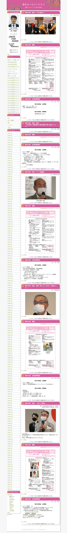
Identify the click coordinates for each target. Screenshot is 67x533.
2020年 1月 (10, 337)
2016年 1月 (10, 228)
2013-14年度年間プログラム (13, 87)
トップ (22, 529)
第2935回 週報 (30, 134)
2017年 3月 (10, 260)
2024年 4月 (10, 452)
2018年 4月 (10, 289)
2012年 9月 (10, 137)
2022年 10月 (10, 411)
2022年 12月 (10, 416)
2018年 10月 (10, 303)
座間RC (11, 502)
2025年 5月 (10, 482)
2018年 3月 (10, 287)
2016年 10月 (10, 248)
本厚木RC (11, 501)
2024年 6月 (10, 457)
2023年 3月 (10, 423)
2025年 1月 (10, 473)
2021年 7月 (10, 378)
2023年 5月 (10, 427)
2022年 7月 (10, 405)
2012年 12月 (10, 144)
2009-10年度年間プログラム (13, 78)
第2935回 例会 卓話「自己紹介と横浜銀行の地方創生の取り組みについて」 (40, 124)
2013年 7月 (10, 160)
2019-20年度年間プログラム (13, 100)
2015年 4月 (10, 208)
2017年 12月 (10, 280)
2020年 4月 (10, 344)
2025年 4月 (10, 479)
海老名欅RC (11, 505)
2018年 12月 (10, 307)
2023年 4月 (10, 425)
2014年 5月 (10, 183)
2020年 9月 (10, 355)
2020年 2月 (10, 339)
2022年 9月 (10, 409)
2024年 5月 (10, 455)
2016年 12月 (10, 253)
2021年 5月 (10, 373)
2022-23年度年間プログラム (13, 107)
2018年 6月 (10, 294)
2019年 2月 (10, 312)
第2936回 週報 (30, 45)
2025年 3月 (10, 477)
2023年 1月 (10, 418)
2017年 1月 (10, 255)
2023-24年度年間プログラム (13, 109)
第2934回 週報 (30, 206)
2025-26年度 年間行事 (12, 64)
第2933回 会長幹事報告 (32, 375)
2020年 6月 (10, 348)
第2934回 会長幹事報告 (32, 260)
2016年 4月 (10, 235)
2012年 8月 (10, 135)
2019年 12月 (10, 334)
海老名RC (11, 504)
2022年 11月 (10, 414)
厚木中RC (11, 498)
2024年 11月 (10, 468)
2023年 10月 (10, 439)
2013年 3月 (10, 151)
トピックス (10, 124)
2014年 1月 (10, 174)
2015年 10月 (10, 221)
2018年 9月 (10, 300)
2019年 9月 (10, 328)
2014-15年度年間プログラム (13, 89)
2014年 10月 (10, 194)
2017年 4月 (10, 262)
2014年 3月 (10, 178)
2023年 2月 (10, 421)
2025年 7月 (10, 486)
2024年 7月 (10, 459)
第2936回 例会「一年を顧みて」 (35, 12)
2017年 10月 (10, 276)
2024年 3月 (10, 450)
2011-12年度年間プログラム (13, 82)
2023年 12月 (10, 443)
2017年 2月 (10, 257)
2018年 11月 (10, 305)
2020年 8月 (10, 353)
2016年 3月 (10, 232)
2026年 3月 (10, 489)
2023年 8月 (10, 434)
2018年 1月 (10, 282)
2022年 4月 (10, 398)
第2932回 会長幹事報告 (32, 499)
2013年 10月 (10, 167)
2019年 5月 (10, 319)
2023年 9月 (10, 436)
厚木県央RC (11, 499)
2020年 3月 (10, 341)
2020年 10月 (10, 357)
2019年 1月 (10, 310)
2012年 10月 (10, 140)
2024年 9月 (10, 464)
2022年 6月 (10, 402)
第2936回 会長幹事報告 (32, 99)
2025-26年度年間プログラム (13, 66)
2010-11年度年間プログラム (13, 80)
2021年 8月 (10, 380)
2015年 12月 (10, 226)
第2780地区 (10, 494)
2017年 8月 (10, 271)
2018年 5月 (10, 291)
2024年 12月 (10, 470)
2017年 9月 (10, 273)
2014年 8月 (10, 189)
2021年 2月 (10, 366)
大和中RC (11, 509)
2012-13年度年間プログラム (13, 84)
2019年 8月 (10, 325)
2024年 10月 (10, 466)
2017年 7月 (10, 269)
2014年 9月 (10, 192)
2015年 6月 (10, 212)
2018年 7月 (10, 296)
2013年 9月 (10, 165)
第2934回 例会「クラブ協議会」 (35, 172)
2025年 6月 (10, 484)
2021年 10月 (10, 384)
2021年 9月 (10, 382)
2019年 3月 (10, 314)
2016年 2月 (10, 230)
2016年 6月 (10, 239)
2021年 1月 (10, 364)
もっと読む (24, 39)
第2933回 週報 (30, 321)
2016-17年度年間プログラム (13, 93)
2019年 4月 (10, 316)
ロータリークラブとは (12, 68)
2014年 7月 (10, 187)
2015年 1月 (10, 201)
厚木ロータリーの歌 (12, 75)
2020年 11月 (10, 359)
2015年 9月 (10, 219)
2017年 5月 (10, 264)
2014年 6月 (10, 185)
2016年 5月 (10, 237)
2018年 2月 (10, 285)
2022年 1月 (10, 391)
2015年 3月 (10, 205)
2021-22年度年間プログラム (13, 105)
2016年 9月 (10, 246)
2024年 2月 (10, 448)
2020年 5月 (10, 346)
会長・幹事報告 (51, 119)
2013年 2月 (10, 149)
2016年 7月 (10, 242)
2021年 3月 (10, 368)
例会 (51, 41)
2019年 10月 (10, 330)
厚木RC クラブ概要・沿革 (13, 59)
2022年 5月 (10, 400)
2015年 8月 (10, 217)
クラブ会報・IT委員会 (33, 41)
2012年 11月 (10, 142)
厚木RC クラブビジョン (12, 73)
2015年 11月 (10, 223)
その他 (9, 127)
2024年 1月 (10, 445)
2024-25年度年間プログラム (13, 111)
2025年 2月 (10, 475)
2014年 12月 (10, 199)
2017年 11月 (10, 278)
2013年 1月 (10, 146)
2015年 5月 (10, 210)
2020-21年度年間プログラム (13, 102)
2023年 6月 (10, 430)
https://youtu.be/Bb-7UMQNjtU (32, 511)
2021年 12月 (10, 389)
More (9, 54)
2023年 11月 (10, 441)
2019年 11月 (10, 332)
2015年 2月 (10, 203)
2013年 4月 (10, 153)
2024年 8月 (10, 461)
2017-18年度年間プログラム (13, 96)
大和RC (11, 507)
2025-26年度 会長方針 (12, 62)
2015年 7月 (10, 214)
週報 (51, 95)
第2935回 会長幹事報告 (32, 144)
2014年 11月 (10, 196)
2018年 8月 (10, 298)
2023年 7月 (10, 432)
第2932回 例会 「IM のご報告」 (35, 403)
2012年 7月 (10, 133)
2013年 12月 (10, 171)
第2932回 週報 (30, 445)
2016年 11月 (10, 251)
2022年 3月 (10, 396)
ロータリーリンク (11, 71)
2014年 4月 (10, 180)
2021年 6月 (10, 375)
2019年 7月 (10, 323)
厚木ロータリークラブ (33, 4)
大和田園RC (11, 510)
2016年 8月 (10, 244)
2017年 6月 (10, 266)
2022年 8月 (10, 407)
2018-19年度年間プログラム (13, 98)
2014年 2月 (10, 176)
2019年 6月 (10, 321)
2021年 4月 (10, 371)
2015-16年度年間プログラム (13, 91)
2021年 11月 (10, 387)
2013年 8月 (10, 162)
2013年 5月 (10, 155)
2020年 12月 (10, 362)
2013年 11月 (10, 169)
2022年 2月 (10, 393)
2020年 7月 (10, 350)
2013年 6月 (10, 158)
